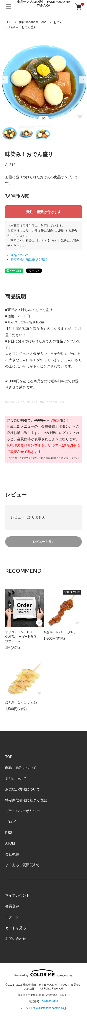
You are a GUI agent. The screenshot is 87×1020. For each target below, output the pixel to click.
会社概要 (12, 854)
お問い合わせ (15, 938)
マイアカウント (17, 895)
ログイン (12, 917)
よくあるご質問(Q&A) (22, 865)
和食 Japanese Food (32, 22)
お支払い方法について (22, 789)
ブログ (10, 822)
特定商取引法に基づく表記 (29, 259)
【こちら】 (43, 240)
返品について (20, 255)
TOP (8, 22)
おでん (58, 22)
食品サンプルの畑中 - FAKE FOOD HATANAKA (43, 3)
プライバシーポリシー (22, 811)
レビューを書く (43, 541)
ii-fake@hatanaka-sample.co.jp (49, 1008)
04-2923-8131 (50, 1001)
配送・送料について (20, 768)
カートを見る (15, 928)
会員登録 (12, 906)
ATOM (10, 843)
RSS (8, 833)
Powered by (44, 973)
